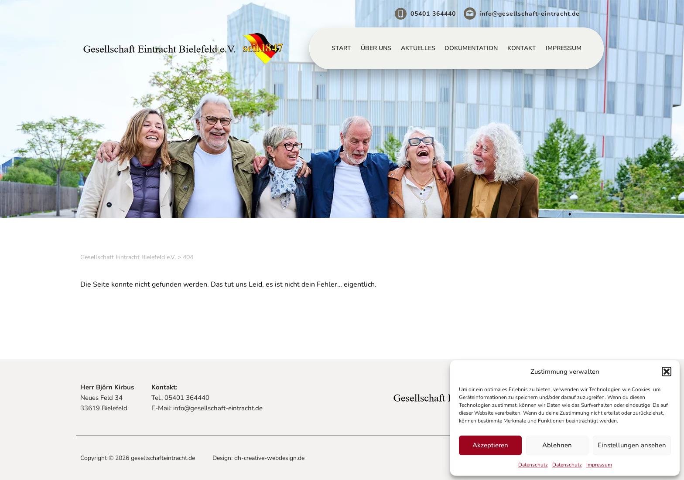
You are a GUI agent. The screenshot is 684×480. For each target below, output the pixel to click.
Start (341, 48)
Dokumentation (471, 48)
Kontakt (521, 48)
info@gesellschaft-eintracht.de (529, 14)
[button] (666, 371)
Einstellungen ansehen (632, 445)
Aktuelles (418, 48)
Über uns (376, 48)
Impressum (599, 464)
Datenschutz (533, 464)
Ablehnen (557, 445)
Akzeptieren (490, 445)
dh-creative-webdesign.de (269, 458)
